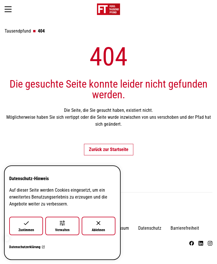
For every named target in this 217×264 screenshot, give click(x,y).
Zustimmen (26, 226)
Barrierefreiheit (185, 228)
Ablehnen (98, 226)
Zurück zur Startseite (108, 149)
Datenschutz (149, 228)
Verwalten (62, 226)
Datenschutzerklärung (27, 247)
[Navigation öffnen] (8, 9)
